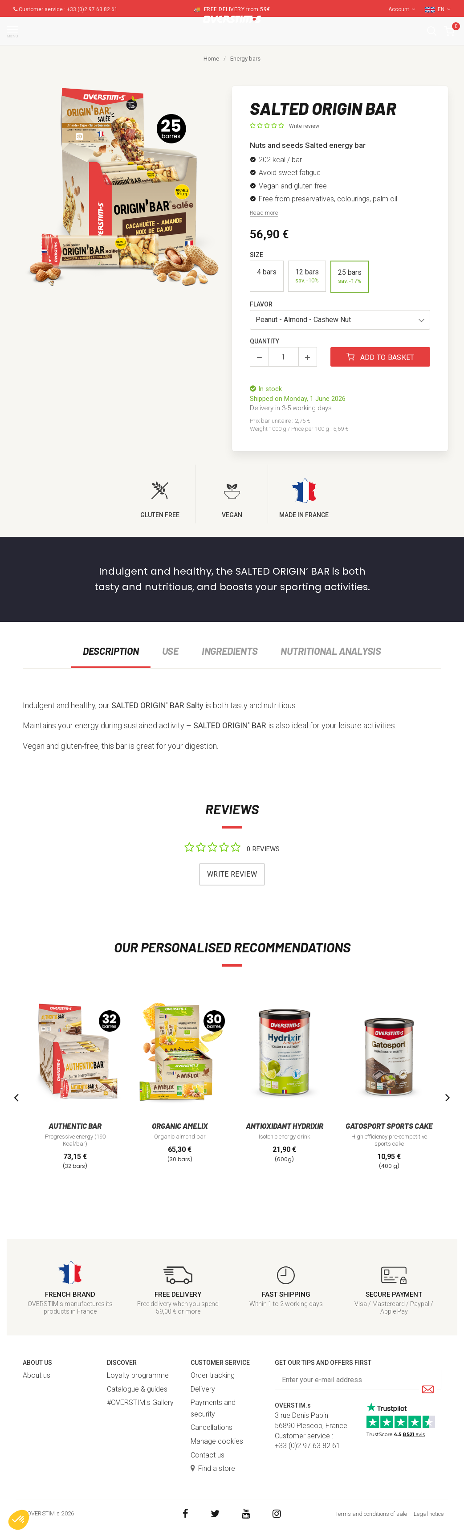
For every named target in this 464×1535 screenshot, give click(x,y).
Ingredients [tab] (230, 651)
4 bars (267, 276)
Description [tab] (111, 651)
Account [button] (401, 9)
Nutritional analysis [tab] (331, 651)
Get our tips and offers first (323, 1362)
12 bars (307, 276)
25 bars (350, 276)
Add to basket (380, 357)
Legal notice (429, 1514)
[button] (431, 31)
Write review (304, 126)
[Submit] (428, 1390)
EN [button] (444, 9)
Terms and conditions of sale (371, 1514)
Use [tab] (170, 651)
